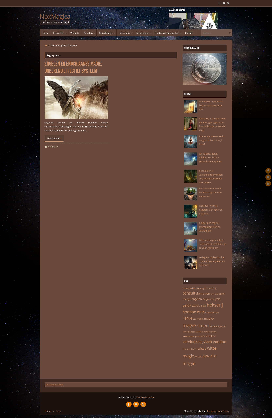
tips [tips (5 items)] (214, 332)
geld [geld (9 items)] (217, 299)
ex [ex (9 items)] (203, 299)
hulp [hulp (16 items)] (201, 311)
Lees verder (55, 138)
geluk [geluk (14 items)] (187, 305)
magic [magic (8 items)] (200, 318)
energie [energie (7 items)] (187, 299)
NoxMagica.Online (145, 397)
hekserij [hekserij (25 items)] (215, 305)
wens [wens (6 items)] (194, 349)
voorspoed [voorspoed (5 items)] (187, 349)
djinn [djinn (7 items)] (221, 293)
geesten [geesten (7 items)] (210, 299)
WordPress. (223, 411)
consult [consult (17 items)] (189, 293)
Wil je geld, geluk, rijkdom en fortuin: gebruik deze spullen (210, 157)
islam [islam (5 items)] (216, 312)
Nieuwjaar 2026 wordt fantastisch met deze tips (211, 105)
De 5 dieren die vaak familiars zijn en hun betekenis (210, 192)
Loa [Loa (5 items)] (194, 319)
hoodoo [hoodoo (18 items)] (189, 311)
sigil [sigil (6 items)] (188, 331)
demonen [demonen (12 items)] (203, 293)
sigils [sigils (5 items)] (193, 332)
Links (58, 411)
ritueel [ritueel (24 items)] (203, 325)
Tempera (211, 411)
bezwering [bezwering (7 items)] (210, 288)
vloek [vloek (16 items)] (207, 341)
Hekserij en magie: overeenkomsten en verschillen (210, 226)
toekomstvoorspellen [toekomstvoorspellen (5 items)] (191, 336)
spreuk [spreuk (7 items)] (199, 331)
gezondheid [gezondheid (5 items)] (197, 306)
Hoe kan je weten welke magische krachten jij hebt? (212, 140)
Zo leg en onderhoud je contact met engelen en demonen (212, 261)
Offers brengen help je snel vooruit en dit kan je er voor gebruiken (212, 244)
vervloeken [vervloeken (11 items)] (208, 336)
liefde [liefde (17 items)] (187, 318)
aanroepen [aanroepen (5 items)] (187, 288)
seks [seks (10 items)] (222, 326)
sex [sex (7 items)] (184, 331)
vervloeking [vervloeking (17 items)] (193, 341)
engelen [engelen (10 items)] (197, 299)
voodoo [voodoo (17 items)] (219, 341)
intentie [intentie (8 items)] (209, 312)
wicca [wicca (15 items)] (202, 348)
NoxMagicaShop (54, 384)
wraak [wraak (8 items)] (198, 356)
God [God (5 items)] (204, 306)
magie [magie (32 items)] (189, 325)
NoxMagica (55, 16)
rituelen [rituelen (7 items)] (214, 326)
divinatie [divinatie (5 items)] (214, 294)
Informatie (53, 146)
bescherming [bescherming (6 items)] (198, 288)
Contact (48, 411)
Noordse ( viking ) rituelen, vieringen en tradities (211, 209)
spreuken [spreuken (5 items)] (208, 332)
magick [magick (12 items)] (209, 318)
